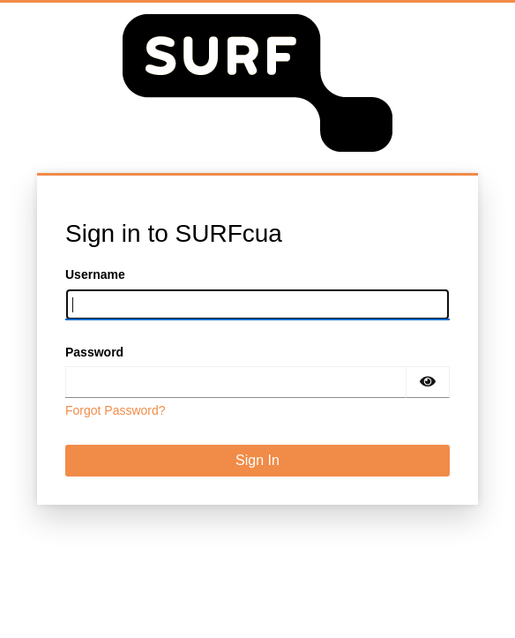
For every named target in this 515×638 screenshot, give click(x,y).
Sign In (257, 460)
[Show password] (428, 382)
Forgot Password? (115, 410)
